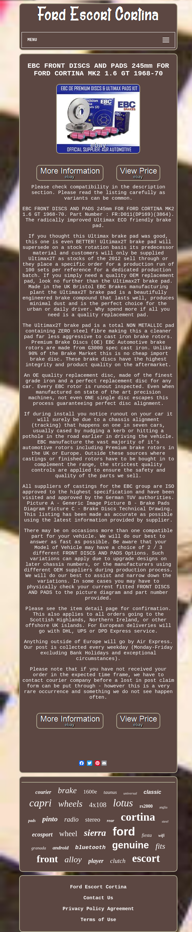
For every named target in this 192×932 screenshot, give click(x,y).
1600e (90, 792)
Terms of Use (98, 920)
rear (110, 820)
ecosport (42, 834)
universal (130, 793)
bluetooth (90, 847)
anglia (163, 807)
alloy (73, 859)
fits (160, 846)
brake (67, 790)
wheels (70, 804)
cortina (138, 817)
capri (40, 803)
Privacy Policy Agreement (98, 909)
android (60, 847)
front (47, 858)
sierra (95, 833)
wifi (161, 835)
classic (152, 792)
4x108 (98, 805)
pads (32, 820)
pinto (50, 819)
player (95, 861)
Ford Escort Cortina (98, 887)
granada (38, 847)
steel (165, 821)
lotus (123, 803)
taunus (110, 792)
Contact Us (98, 898)
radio (71, 819)
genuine (130, 845)
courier (43, 792)
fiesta (147, 835)
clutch (117, 860)
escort (146, 858)
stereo (92, 819)
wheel (68, 834)
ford (124, 831)
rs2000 (146, 806)
